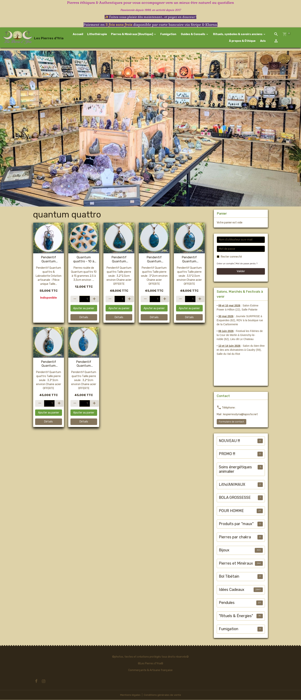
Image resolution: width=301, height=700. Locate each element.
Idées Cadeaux (231, 590)
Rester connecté (231, 257)
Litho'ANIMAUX (232, 485)
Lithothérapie (97, 34)
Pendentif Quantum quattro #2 (48, 364)
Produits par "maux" (236, 524)
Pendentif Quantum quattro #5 (83, 364)
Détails (83, 317)
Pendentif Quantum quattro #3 (189, 259)
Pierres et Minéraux (236, 563)
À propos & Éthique (242, 41)
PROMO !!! (227, 454)
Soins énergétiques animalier (235, 469)
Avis (263, 41)
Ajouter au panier (83, 308)
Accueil (78, 34)
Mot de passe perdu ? (247, 264)
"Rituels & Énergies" (236, 616)
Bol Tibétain (229, 577)
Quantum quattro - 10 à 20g (83, 259)
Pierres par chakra (235, 537)
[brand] (30, 37)
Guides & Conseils (193, 34)
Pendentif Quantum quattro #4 (119, 259)
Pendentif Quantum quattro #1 (154, 259)
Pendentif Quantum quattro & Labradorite (48, 259)
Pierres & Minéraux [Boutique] (132, 34)
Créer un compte (225, 264)
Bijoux (224, 550)
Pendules (227, 603)
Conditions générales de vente (162, 695)
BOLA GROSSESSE (235, 498)
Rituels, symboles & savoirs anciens (238, 34)
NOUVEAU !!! (229, 441)
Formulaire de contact (231, 422)
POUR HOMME (231, 511)
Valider (241, 271)
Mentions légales (130, 695)
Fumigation (168, 34)
